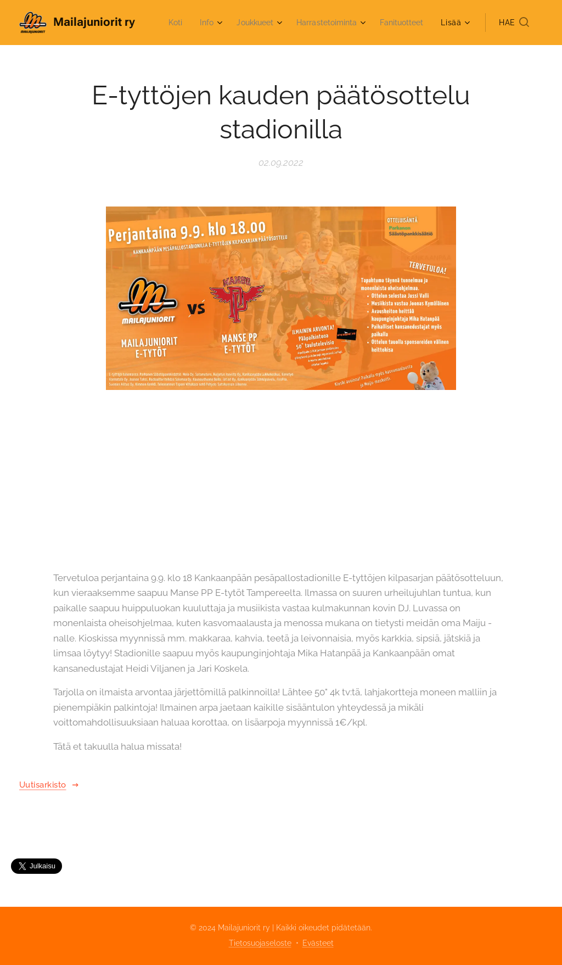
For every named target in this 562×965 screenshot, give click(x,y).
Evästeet (318, 943)
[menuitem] (228, 22)
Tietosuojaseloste (260, 943)
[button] (514, 22)
